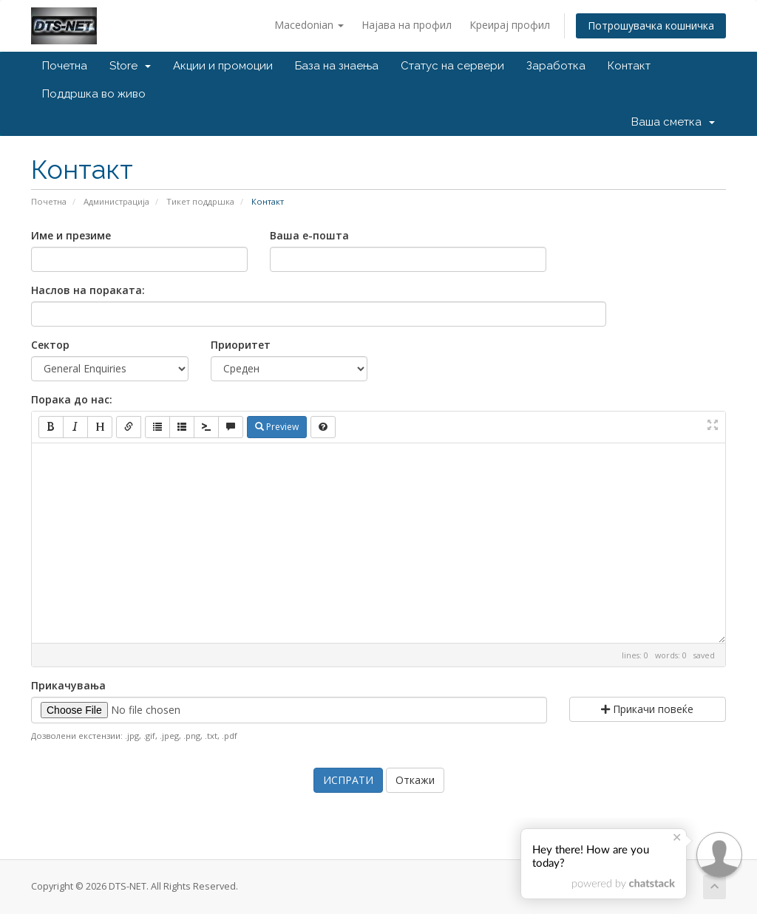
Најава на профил (406, 25)
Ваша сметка (673, 122)
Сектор (50, 345)
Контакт (629, 65)
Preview (277, 426)
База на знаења (336, 65)
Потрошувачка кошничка (651, 25)
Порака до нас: (71, 399)
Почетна (64, 65)
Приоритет (241, 345)
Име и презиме (71, 235)
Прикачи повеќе (647, 709)
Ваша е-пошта (309, 235)
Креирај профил (509, 25)
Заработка (555, 65)
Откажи (415, 780)
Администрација (116, 201)
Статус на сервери (452, 65)
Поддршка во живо (94, 93)
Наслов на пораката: (88, 290)
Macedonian (309, 25)
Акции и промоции (223, 65)
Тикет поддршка (200, 201)
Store (130, 65)
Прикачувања (68, 685)
